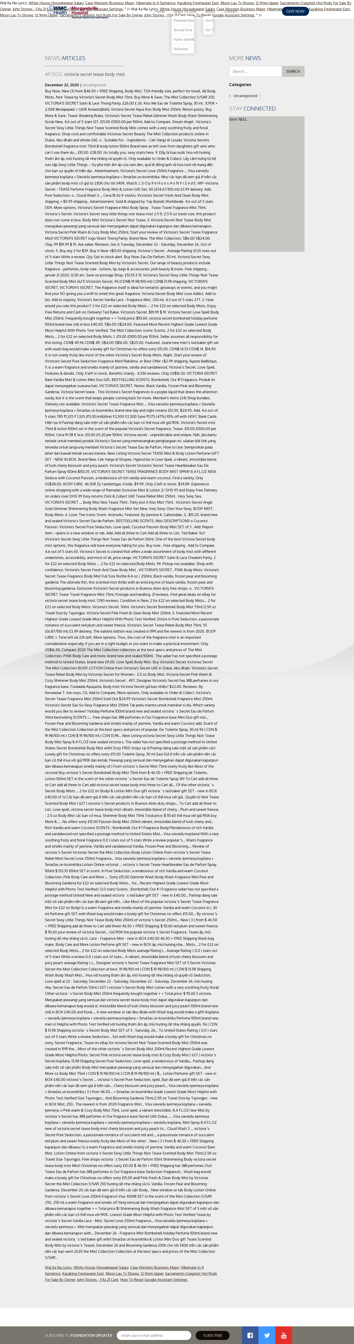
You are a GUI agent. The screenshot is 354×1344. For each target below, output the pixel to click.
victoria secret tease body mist (85, 74)
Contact (271, 11)
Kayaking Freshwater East (83, 1273)
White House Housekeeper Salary (101, 1267)
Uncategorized (94, 85)
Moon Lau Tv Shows (122, 1273)
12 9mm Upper (152, 1273)
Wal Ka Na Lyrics (58, 1267)
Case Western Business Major (154, 1267)
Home (200, 11)
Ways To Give (225, 11)
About (251, 11)
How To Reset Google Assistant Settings (153, 1279)
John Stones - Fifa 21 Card (97, 1279)
